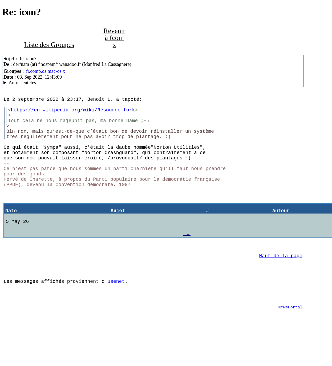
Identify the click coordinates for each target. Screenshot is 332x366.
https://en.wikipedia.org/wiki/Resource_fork (73, 113)
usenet (116, 311)
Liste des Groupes (49, 45)
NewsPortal (290, 340)
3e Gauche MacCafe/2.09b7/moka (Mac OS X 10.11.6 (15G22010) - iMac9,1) (152, 83)
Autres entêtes (22, 82)
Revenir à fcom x (114, 38)
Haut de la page (280, 282)
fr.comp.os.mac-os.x (45, 71)
